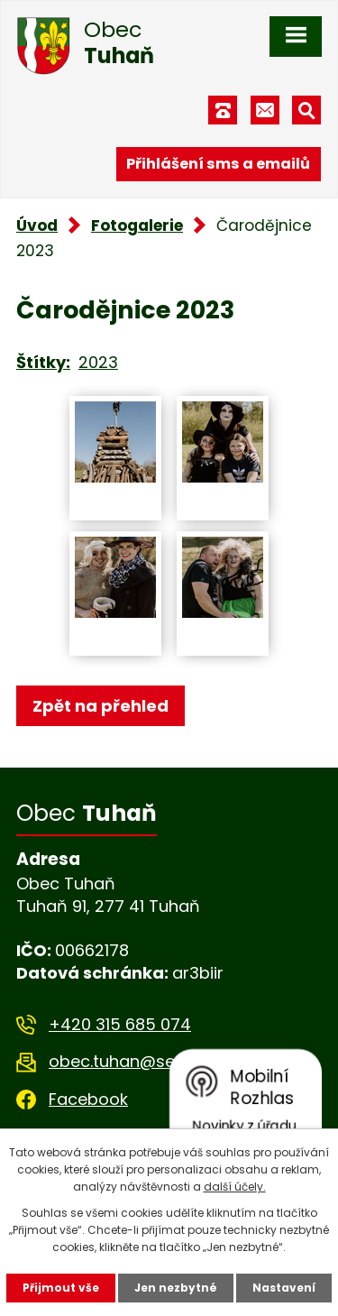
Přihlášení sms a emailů (218, 163)
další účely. (235, 1186)
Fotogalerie (137, 225)
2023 (98, 362)
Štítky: (43, 362)
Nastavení (283, 1287)
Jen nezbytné (175, 1287)
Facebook (88, 1099)
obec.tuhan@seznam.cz (145, 1061)
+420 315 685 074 (120, 1024)
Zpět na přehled (100, 706)
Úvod (37, 225)
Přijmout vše (61, 1287)
